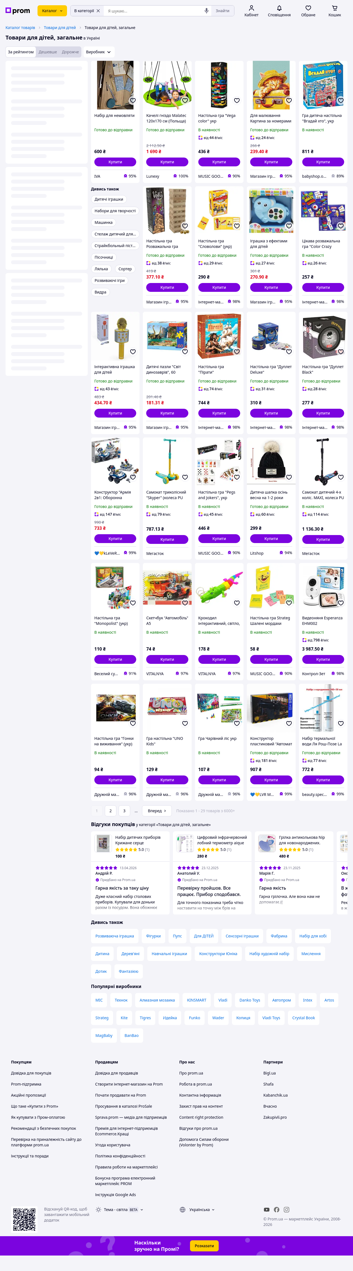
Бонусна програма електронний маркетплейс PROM (125, 1196)
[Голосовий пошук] (206, 11)
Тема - (116, 1225)
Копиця (243, 1033)
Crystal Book (303, 1033)
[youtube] (266, 1225)
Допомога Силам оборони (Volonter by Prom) (204, 1157)
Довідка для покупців (31, 1088)
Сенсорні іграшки (242, 951)
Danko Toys (249, 1015)
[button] (115, 162)
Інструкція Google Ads (115, 1210)
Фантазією (128, 986)
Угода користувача (112, 1160)
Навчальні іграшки (169, 969)
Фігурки (153, 951)
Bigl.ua (269, 1088)
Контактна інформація (200, 1110)
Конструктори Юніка (218, 969)
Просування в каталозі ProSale (123, 1121)
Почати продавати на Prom (120, 1110)
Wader (218, 1033)
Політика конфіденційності (120, 1171)
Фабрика (279, 951)
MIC (99, 1015)
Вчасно (270, 1121)
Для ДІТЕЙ (204, 951)
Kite (124, 1033)
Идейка (170, 1033)
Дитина (102, 969)
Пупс (177, 951)
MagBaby (104, 1051)
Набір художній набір (269, 969)
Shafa (268, 1099)
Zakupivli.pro (275, 1132)
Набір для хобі (313, 951)
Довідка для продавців (116, 1088)
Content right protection (201, 1132)
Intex (307, 1015)
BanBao (132, 1051)
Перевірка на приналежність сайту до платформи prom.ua (46, 1157)
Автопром (281, 1015)
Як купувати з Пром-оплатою (38, 1132)
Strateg (102, 1033)
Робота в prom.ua (195, 1099)
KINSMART (196, 1015)
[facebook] (276, 1225)
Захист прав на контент (201, 1121)
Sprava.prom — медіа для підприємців (131, 1132)
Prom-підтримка (26, 1099)
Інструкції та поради (30, 1171)
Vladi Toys (271, 1033)
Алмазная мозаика (157, 1015)
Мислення (311, 969)
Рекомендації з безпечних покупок (43, 1143)
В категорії (87, 10)
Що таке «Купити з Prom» (34, 1121)
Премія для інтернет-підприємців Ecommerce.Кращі (126, 1146)
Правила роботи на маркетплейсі (126, 1182)
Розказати (204, 1261)
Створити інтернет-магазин (120, 1099)
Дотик (101, 986)
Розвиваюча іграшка (114, 951)
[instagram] (286, 1225)
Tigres (145, 1033)
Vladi (222, 1015)
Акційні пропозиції (28, 1110)
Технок (121, 1015)
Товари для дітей (60, 27)
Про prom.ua (191, 1088)
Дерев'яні (130, 969)
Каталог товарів (20, 27)
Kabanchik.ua (275, 1110)
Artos (329, 1015)
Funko (194, 1033)
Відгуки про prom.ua (198, 1143)
